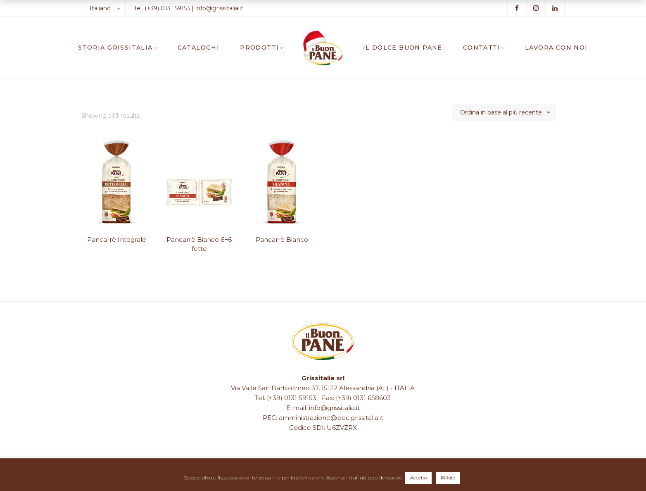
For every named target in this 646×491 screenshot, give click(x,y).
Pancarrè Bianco (282, 239)
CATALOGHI (199, 47)
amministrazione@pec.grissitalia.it (331, 418)
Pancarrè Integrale (116, 239)
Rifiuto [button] (448, 478)
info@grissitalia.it (219, 8)
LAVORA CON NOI (556, 47)
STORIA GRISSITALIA (115, 47)
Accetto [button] (418, 478)
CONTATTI (481, 47)
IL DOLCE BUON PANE (402, 47)
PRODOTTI (259, 47)
